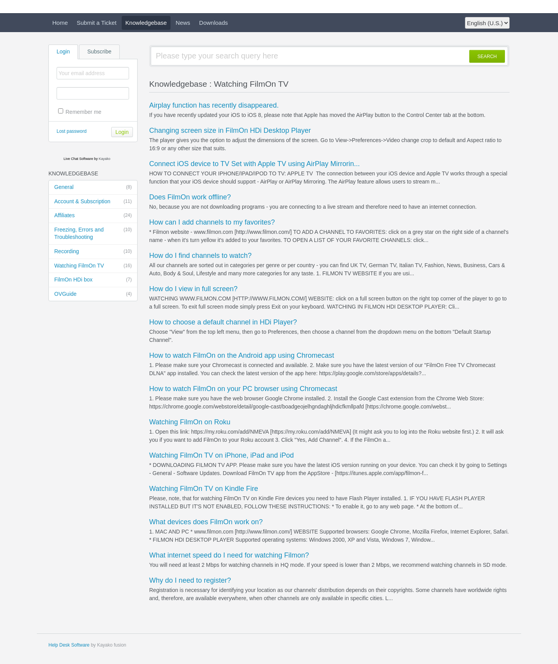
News (183, 22)
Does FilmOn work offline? (190, 197)
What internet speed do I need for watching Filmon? (229, 555)
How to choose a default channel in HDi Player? (223, 322)
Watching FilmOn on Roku (189, 422)
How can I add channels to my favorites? (212, 222)
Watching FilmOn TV (93, 266)
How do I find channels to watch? (200, 255)
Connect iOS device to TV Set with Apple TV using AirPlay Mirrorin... (254, 163)
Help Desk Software (69, 645)
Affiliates (93, 216)
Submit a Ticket (97, 22)
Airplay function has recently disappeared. (214, 105)
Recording (93, 252)
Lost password (71, 131)
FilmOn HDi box (93, 280)
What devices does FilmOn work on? (206, 521)
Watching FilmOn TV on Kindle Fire (203, 488)
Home (60, 22)
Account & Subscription (93, 202)
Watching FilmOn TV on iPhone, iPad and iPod (221, 455)
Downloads (213, 22)
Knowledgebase (146, 22)
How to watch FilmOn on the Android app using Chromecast (241, 355)
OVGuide (93, 294)
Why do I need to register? (190, 580)
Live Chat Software (78, 159)
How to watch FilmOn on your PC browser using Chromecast (243, 388)
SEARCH (487, 56)
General (93, 187)
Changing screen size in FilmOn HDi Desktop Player (230, 130)
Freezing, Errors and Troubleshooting (93, 233)
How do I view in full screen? (193, 288)
